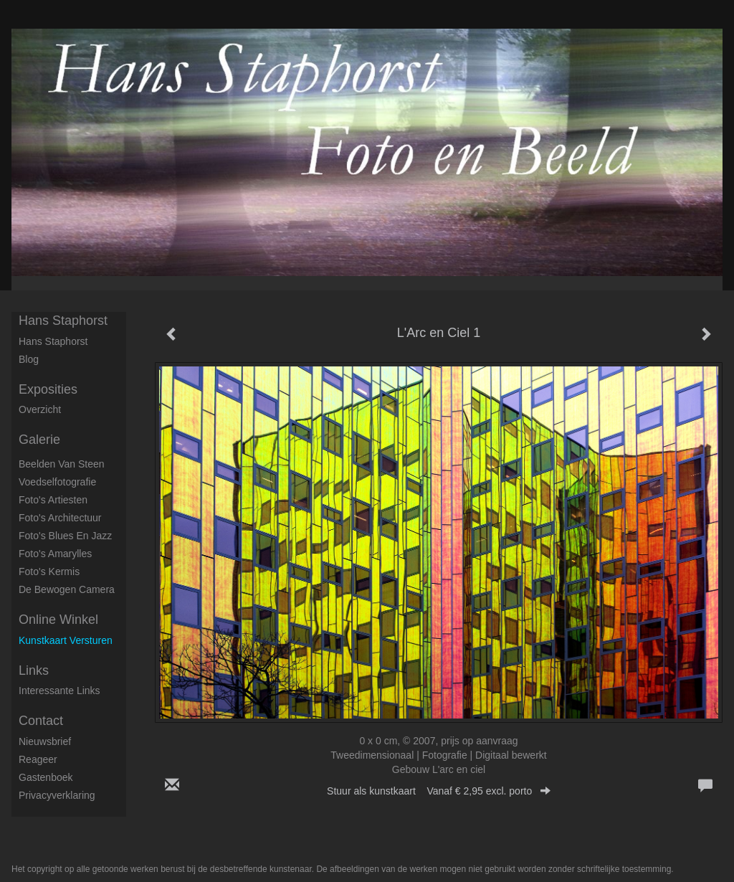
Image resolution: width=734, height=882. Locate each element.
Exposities (48, 389)
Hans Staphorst (63, 320)
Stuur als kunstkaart (438, 791)
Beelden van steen (62, 464)
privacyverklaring (57, 795)
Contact (41, 720)
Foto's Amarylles (55, 553)
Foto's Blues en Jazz (65, 535)
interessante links (59, 690)
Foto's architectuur (60, 517)
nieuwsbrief (45, 741)
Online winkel (58, 619)
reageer (38, 759)
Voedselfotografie (57, 482)
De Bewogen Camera (67, 589)
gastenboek (46, 777)
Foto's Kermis (49, 571)
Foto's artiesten (53, 500)
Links (34, 670)
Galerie (39, 439)
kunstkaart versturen (66, 640)
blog (29, 359)
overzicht (40, 409)
